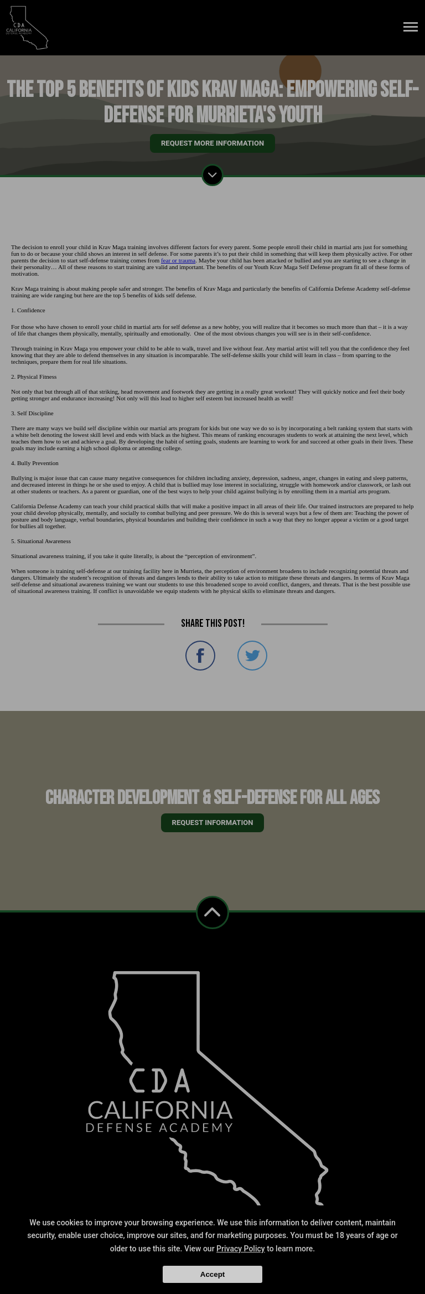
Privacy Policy (240, 1248)
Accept (212, 1274)
